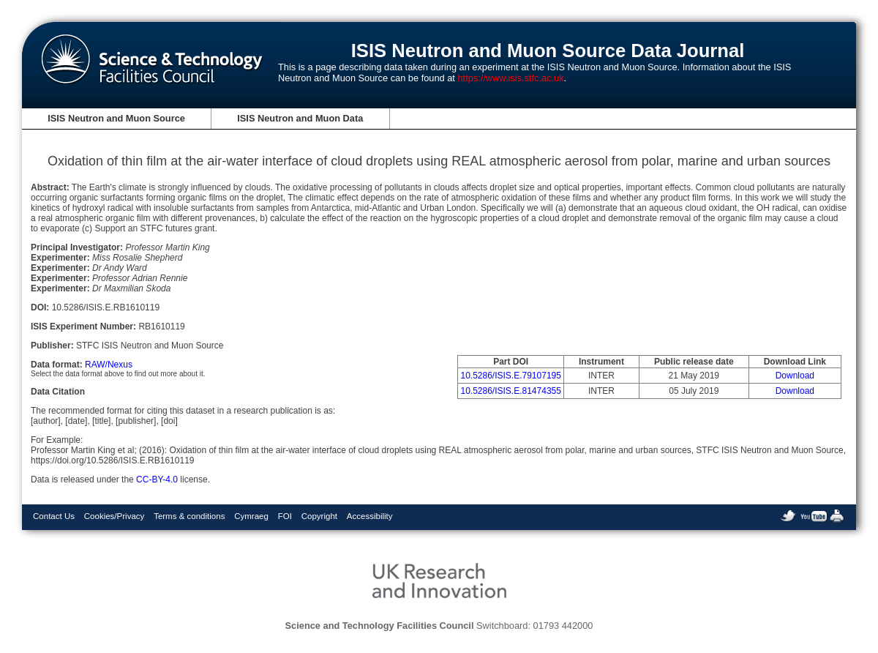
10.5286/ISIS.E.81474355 (510, 391)
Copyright (319, 516)
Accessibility (370, 516)
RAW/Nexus (108, 364)
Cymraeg (251, 516)
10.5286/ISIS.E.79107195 (510, 375)
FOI (285, 516)
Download (795, 375)
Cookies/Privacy (114, 516)
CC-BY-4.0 (157, 479)
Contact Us (54, 516)
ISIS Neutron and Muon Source (116, 118)
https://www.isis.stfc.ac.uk (510, 77)
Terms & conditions (189, 516)
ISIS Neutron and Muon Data (300, 118)
